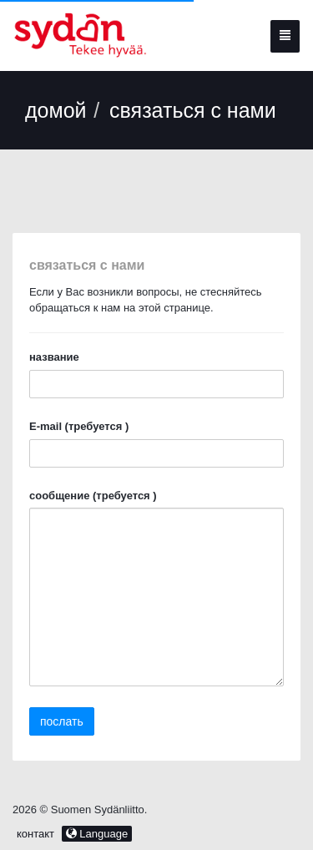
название (54, 357)
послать (61, 721)
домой (56, 110)
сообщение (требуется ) (93, 495)
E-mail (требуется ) (79, 426)
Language (97, 833)
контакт (37, 833)
